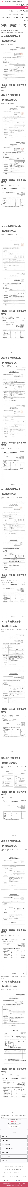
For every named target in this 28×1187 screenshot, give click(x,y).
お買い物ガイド (24, 14)
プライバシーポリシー (7, 1148)
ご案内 (20, 11)
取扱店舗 (25, 11)
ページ (8, 11)
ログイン (19, 5)
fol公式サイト (20, 1180)
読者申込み (15, 17)
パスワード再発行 (23, 17)
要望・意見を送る (14, 1126)
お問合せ (25, 20)
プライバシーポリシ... (6, 17)
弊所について (14, 11)
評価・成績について (7, 1140)
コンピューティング (9, 1180)
